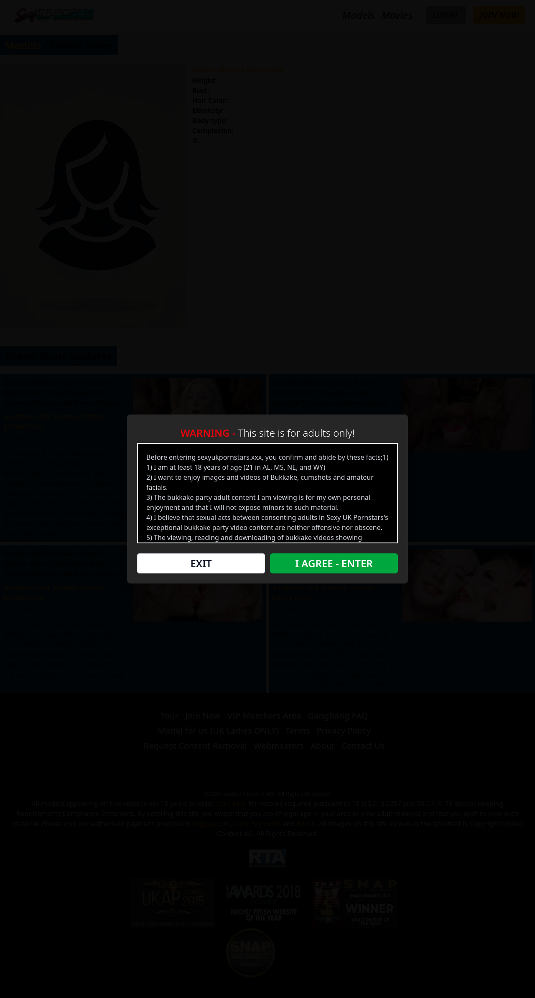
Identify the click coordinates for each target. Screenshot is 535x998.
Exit (200, 563)
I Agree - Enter (333, 563)
